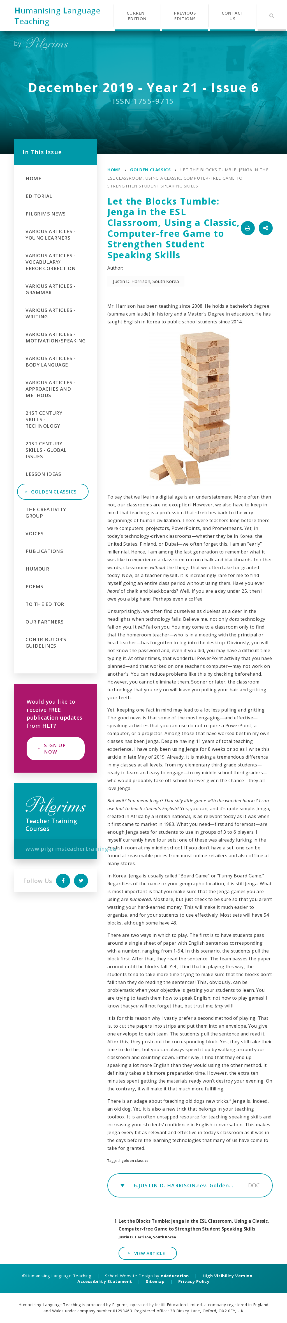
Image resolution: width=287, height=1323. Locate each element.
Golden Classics (150, 169)
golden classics (134, 1160)
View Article (149, 1253)
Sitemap (155, 1281)
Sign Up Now (55, 748)
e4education (175, 1275)
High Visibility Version (228, 1275)
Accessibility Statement (104, 1281)
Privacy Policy (193, 1281)
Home (114, 169)
